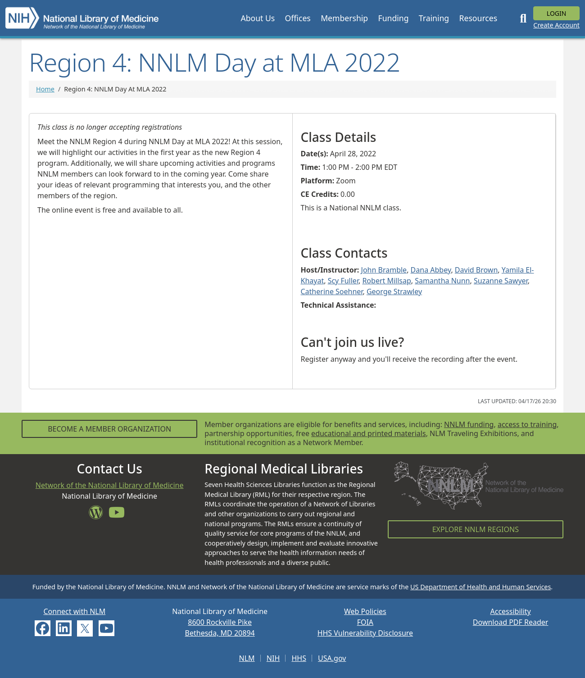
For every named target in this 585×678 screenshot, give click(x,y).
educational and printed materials (368, 433)
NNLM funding (469, 424)
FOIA (365, 622)
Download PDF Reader (511, 622)
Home (45, 89)
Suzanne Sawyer (501, 281)
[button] (258, 18)
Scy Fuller (343, 281)
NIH (273, 658)
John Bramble (384, 270)
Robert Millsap (386, 281)
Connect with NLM (74, 611)
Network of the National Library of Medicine (110, 485)
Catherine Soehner (332, 291)
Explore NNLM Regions (475, 529)
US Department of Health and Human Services (480, 586)
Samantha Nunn (442, 281)
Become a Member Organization (109, 429)
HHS (298, 658)
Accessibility (510, 611)
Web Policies (365, 611)
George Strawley (394, 291)
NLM (247, 658)
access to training (527, 424)
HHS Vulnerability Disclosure (365, 633)
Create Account (556, 25)
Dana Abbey (431, 270)
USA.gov (332, 658)
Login (557, 13)
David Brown (476, 270)
